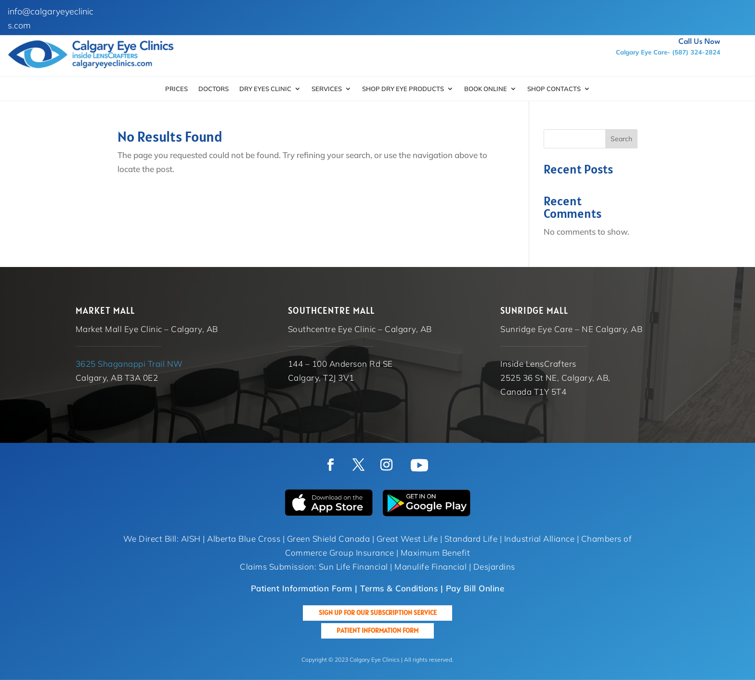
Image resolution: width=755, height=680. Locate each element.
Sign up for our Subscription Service (378, 612)
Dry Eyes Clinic (265, 89)
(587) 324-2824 (696, 52)
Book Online (485, 89)
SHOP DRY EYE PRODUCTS (403, 89)
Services (327, 89)
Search (621, 138)
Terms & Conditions (399, 588)
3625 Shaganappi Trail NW (129, 364)
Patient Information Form (377, 630)
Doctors (213, 89)
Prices (176, 89)
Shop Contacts (554, 89)
